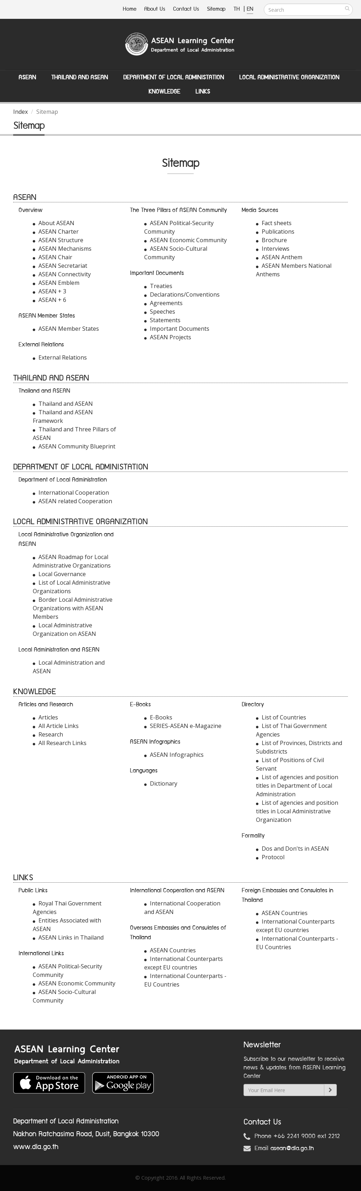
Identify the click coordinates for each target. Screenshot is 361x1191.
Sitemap (216, 9)
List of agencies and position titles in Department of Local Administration (297, 785)
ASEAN (27, 78)
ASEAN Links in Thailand (68, 937)
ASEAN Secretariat (60, 266)
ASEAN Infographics (174, 755)
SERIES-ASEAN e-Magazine (182, 726)
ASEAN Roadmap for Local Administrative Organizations (72, 561)
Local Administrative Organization (289, 78)
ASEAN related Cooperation (72, 501)
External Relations (60, 357)
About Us (154, 9)
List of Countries (281, 717)
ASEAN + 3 (49, 291)
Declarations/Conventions (182, 294)
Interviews (272, 248)
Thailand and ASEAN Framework (63, 416)
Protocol (270, 857)
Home (129, 9)
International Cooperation (71, 492)
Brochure (271, 240)
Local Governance (59, 574)
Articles (45, 717)
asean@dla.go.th (292, 1148)
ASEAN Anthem (279, 257)
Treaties (158, 286)
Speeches (159, 311)
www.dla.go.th (35, 1147)
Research (48, 734)
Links (202, 92)
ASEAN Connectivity (62, 274)
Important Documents (176, 329)
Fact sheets (274, 223)
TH (238, 9)
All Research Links (60, 743)
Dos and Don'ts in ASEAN (292, 848)
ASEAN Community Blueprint (74, 446)
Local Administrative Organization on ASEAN (64, 629)
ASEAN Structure (58, 240)
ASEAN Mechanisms (62, 248)
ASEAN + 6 (49, 300)
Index (20, 112)
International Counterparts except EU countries (183, 963)
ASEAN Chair (52, 257)
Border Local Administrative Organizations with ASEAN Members (73, 608)
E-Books (158, 717)
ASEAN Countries (170, 950)
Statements (162, 320)
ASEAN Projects (167, 337)
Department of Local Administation (173, 78)
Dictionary (160, 783)
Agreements (163, 303)
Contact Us (186, 9)
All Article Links (56, 726)
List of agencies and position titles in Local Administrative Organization (297, 811)
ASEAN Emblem (56, 283)
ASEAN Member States (66, 329)
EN (250, 9)
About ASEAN (53, 223)
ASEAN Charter (56, 231)
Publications (275, 231)
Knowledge (164, 92)
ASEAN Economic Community (185, 240)
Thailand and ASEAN (79, 78)
